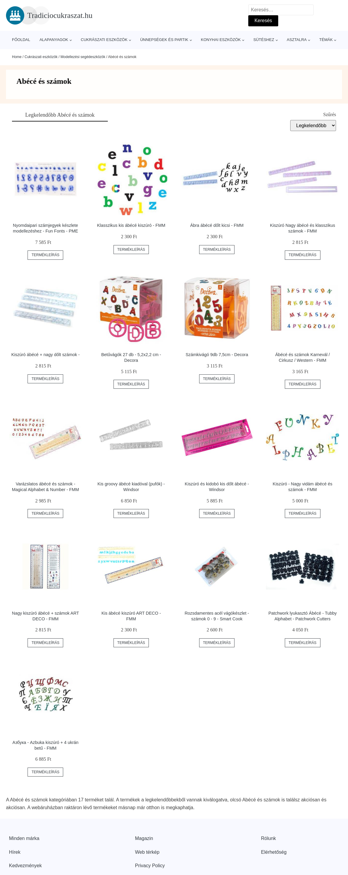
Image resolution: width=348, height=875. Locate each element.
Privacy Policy (150, 865)
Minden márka (24, 838)
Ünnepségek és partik (164, 39)
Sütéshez (263, 39)
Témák (326, 39)
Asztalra (297, 39)
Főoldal (21, 39)
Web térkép (147, 852)
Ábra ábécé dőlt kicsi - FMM (216, 225)
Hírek (14, 852)
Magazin (144, 838)
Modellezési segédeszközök (82, 57)
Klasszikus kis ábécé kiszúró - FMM (131, 225)
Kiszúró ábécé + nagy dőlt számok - (45, 354)
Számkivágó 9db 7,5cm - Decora (217, 354)
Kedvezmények (25, 865)
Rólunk (268, 838)
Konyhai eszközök (221, 39)
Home (17, 57)
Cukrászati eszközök (104, 39)
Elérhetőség (274, 852)
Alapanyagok (54, 39)
